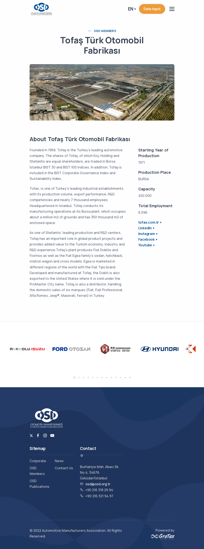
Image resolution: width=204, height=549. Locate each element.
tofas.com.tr (148, 222)
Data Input (152, 9)
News (59, 461)
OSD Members (105, 31)
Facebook (146, 239)
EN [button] (130, 9)
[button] (74, 378)
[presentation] (17, 349)
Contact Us (64, 468)
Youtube (145, 245)
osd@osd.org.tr (97, 484)
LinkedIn (145, 228)
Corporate (38, 461)
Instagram (146, 233)
